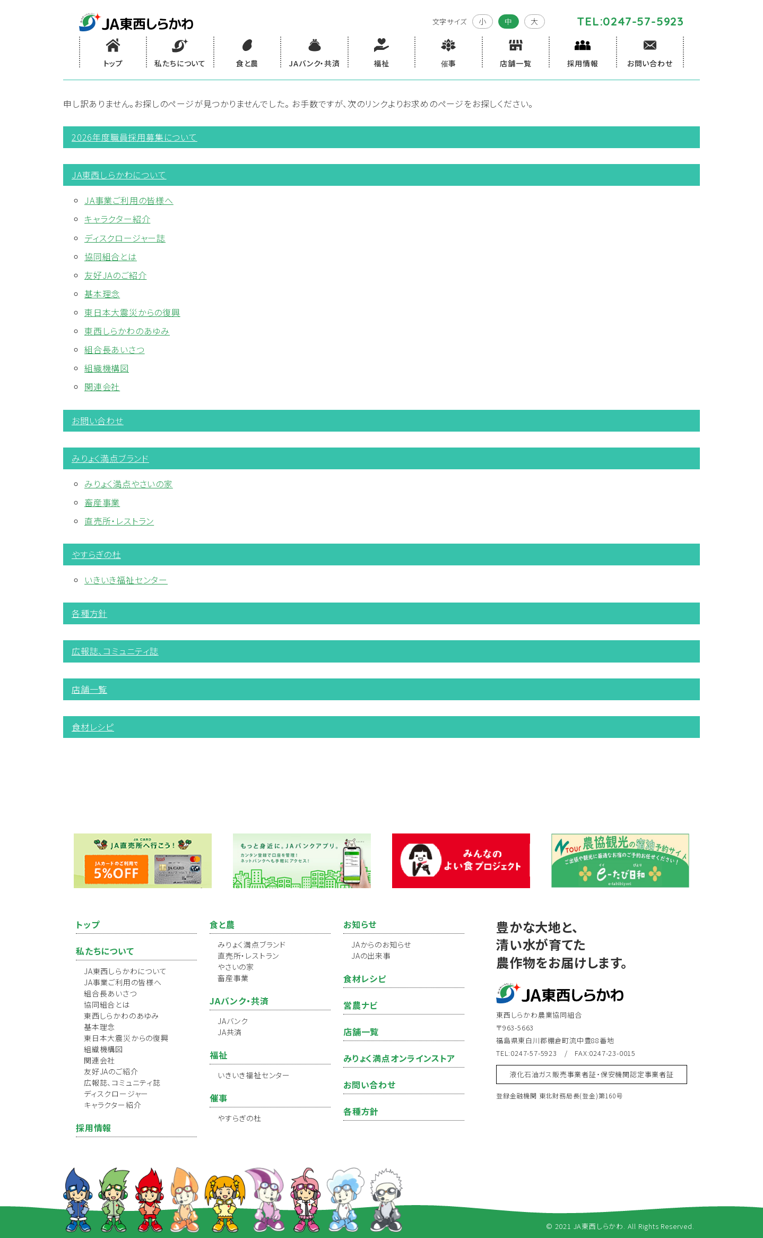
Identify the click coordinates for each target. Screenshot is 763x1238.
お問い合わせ (98, 420)
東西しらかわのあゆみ (127, 330)
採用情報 (93, 1127)
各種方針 (89, 613)
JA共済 (230, 1032)
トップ (87, 924)
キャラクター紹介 (117, 218)
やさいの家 (236, 966)
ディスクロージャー (116, 1093)
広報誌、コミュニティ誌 (115, 650)
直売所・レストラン (119, 520)
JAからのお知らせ (381, 944)
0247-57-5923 (643, 21)
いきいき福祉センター (126, 579)
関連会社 (102, 386)
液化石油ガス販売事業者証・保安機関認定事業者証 (591, 1074)
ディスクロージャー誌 (125, 237)
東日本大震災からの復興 (132, 312)
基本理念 (102, 293)
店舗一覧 (89, 689)
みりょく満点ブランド (110, 458)
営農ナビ (360, 1005)
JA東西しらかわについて (119, 174)
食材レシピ (93, 726)
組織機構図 (106, 368)
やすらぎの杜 (96, 554)
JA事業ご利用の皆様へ (129, 200)
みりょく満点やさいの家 (128, 483)
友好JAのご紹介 (115, 275)
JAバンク (233, 1021)
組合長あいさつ (114, 349)
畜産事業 (102, 502)
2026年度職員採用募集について (134, 137)
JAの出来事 (371, 955)
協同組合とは (110, 256)
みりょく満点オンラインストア (399, 1058)
